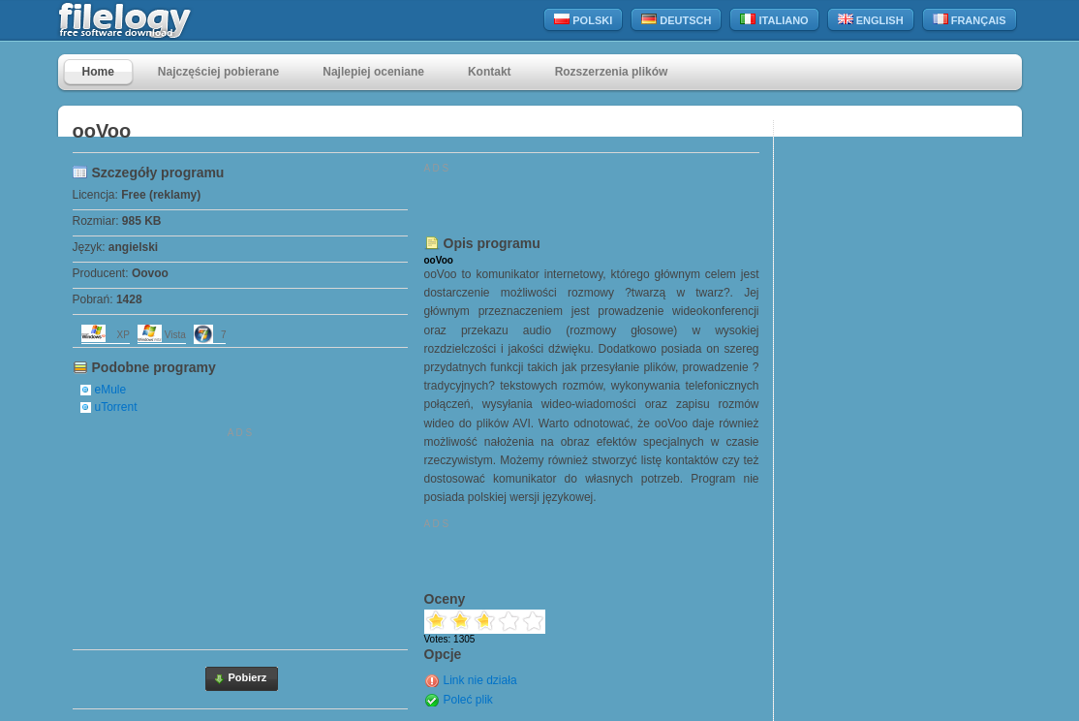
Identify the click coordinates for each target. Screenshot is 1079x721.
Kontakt (489, 71)
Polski (583, 20)
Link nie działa (480, 680)
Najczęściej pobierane (218, 71)
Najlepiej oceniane (373, 71)
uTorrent (116, 407)
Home (98, 71)
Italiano (774, 20)
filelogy (166, 21)
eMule (111, 389)
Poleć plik (468, 699)
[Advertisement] (240, 535)
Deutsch (676, 20)
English (871, 20)
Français (969, 20)
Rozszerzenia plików (611, 71)
